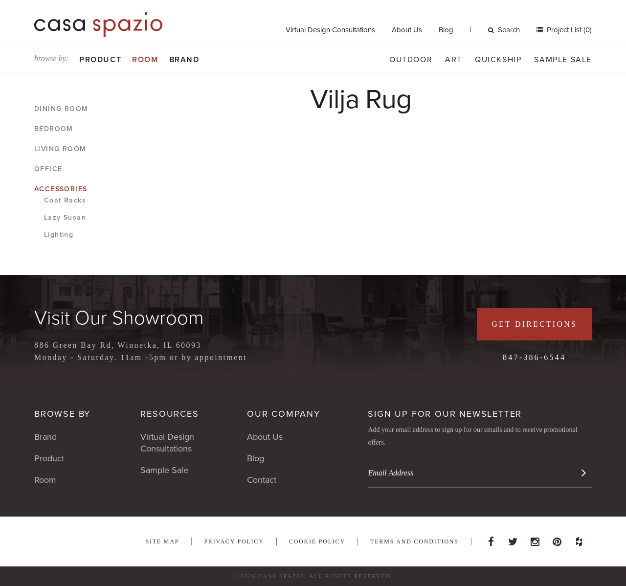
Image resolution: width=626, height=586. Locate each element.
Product (100, 60)
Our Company (283, 413)
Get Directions (534, 324)
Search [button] (504, 29)
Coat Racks (65, 200)
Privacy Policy (234, 541)
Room (145, 60)
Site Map (162, 541)
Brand (184, 60)
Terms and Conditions (414, 541)
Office (48, 169)
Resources (169, 413)
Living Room (60, 149)
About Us (407, 29)
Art (453, 60)
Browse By (62, 413)
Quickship (498, 60)
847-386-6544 (534, 357)
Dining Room (61, 109)
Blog (446, 29)
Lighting (58, 234)
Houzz (579, 539)
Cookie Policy (317, 541)
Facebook (491, 539)
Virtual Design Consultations (330, 29)
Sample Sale (563, 60)
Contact (261, 479)
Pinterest (557, 539)
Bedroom (53, 129)
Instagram (535, 539)
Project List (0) (568, 29)
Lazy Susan (65, 217)
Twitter (513, 539)
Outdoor (410, 60)
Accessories (60, 189)
